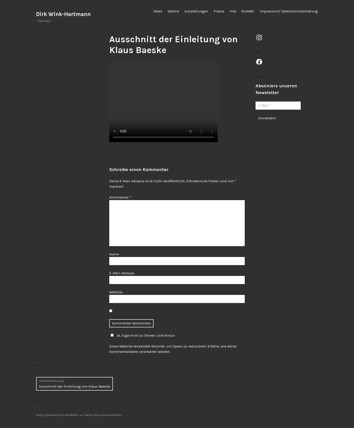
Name (114, 254)
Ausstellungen (196, 11)
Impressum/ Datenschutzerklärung (289, 11)
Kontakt (247, 11)
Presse (219, 11)
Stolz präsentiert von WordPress (57, 415)
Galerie (173, 11)
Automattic (114, 415)
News (157, 11)
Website (115, 292)
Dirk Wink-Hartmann (63, 14)
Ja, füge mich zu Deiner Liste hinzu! (142, 335)
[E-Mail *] (278, 106)
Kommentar (120, 197)
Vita (233, 11)
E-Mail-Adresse (121, 273)
